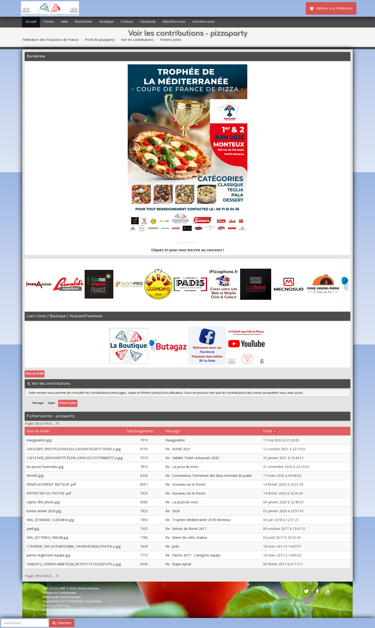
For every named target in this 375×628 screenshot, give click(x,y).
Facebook (147, 21)
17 (57, 424)
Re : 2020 (172, 511)
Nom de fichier (38, 431)
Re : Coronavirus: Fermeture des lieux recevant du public (208, 475)
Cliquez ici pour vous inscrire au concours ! (187, 250)
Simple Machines (88, 588)
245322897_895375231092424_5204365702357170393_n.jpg (74, 449)
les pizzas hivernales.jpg (45, 466)
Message (172, 431)
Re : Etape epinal (178, 564)
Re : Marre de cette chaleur (186, 537)
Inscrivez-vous (204, 21)
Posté (269, 431)
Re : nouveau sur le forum (185, 484)
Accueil (31, 21)
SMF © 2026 (68, 588)
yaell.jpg (33, 528)
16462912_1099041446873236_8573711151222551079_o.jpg (74, 564)
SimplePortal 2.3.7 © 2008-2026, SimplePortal (71, 601)
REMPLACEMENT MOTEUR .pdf (51, 484)
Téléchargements (139, 431)
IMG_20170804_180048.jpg (47, 537)
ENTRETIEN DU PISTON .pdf (49, 493)
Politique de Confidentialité (59, 593)
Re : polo (172, 546)
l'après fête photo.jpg (43, 502)
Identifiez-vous (174, 21)
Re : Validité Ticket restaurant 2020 (192, 458)
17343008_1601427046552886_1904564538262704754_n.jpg (74, 546)
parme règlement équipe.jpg (48, 555)
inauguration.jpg (39, 440)
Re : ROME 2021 (178, 449)
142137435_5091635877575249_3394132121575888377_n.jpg (74, 458)
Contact (127, 21)
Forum (49, 21)
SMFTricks (63, 606)
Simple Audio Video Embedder (61, 597)
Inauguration (175, 440)
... (53, 424)
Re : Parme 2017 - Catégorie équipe (193, 555)
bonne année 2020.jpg (44, 511)
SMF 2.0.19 (49, 588)
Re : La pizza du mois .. (183, 466)
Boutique (106, 21)
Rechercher (83, 21)
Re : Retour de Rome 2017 (185, 528)
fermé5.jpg (35, 475)
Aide (64, 21)
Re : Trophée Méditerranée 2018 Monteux (198, 519)
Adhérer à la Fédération (331, 8)
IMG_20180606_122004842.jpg (50, 519)
